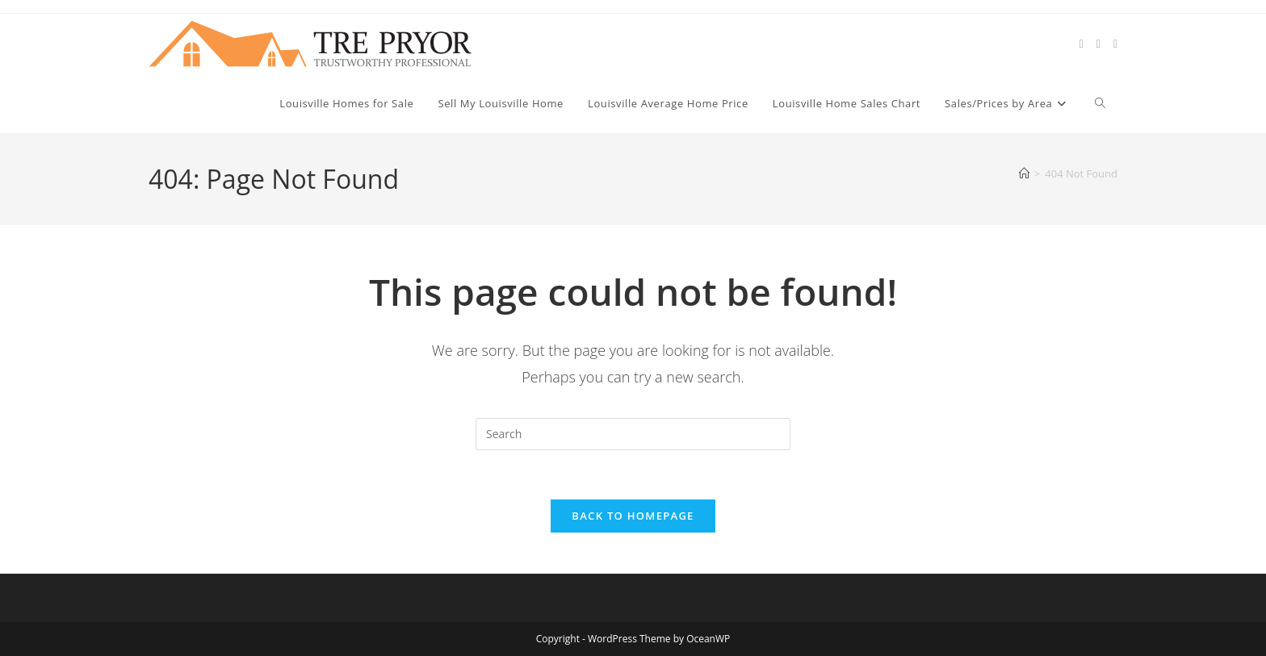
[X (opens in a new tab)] (1081, 44)
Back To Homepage (633, 515)
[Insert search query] (633, 434)
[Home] (1024, 173)
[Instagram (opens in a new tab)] (1115, 44)
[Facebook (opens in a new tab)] (1098, 44)
